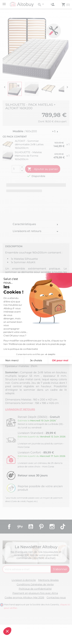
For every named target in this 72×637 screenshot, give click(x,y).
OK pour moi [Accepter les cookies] (44, 360)
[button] (7, 631)
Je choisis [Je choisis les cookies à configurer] (20, 360)
